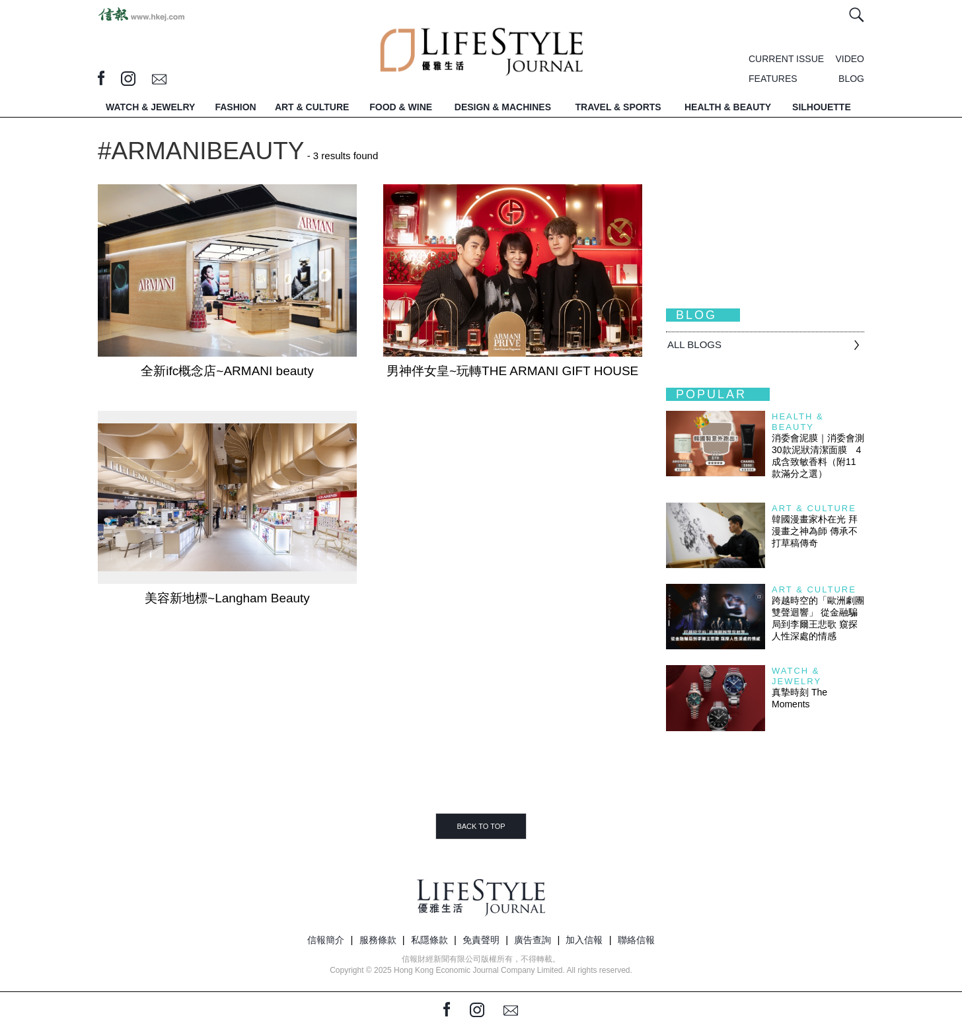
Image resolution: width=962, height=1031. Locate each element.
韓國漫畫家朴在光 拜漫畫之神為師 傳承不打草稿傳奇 (815, 531)
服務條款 (377, 940)
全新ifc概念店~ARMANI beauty (227, 371)
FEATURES (773, 78)
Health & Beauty (798, 421)
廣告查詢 (532, 940)
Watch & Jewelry (796, 676)
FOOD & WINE (400, 107)
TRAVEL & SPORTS (618, 107)
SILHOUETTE (821, 107)
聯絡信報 (636, 940)
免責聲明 (481, 940)
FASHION (235, 107)
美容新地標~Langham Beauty (227, 598)
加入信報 (584, 940)
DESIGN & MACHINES (503, 107)
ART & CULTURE (312, 107)
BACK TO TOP (481, 826)
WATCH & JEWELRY (150, 107)
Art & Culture (814, 508)
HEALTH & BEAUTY (727, 107)
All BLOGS (694, 344)
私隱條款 (429, 940)
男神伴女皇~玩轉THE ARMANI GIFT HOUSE (512, 371)
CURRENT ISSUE (786, 58)
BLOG (851, 78)
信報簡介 (325, 940)
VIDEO (849, 58)
